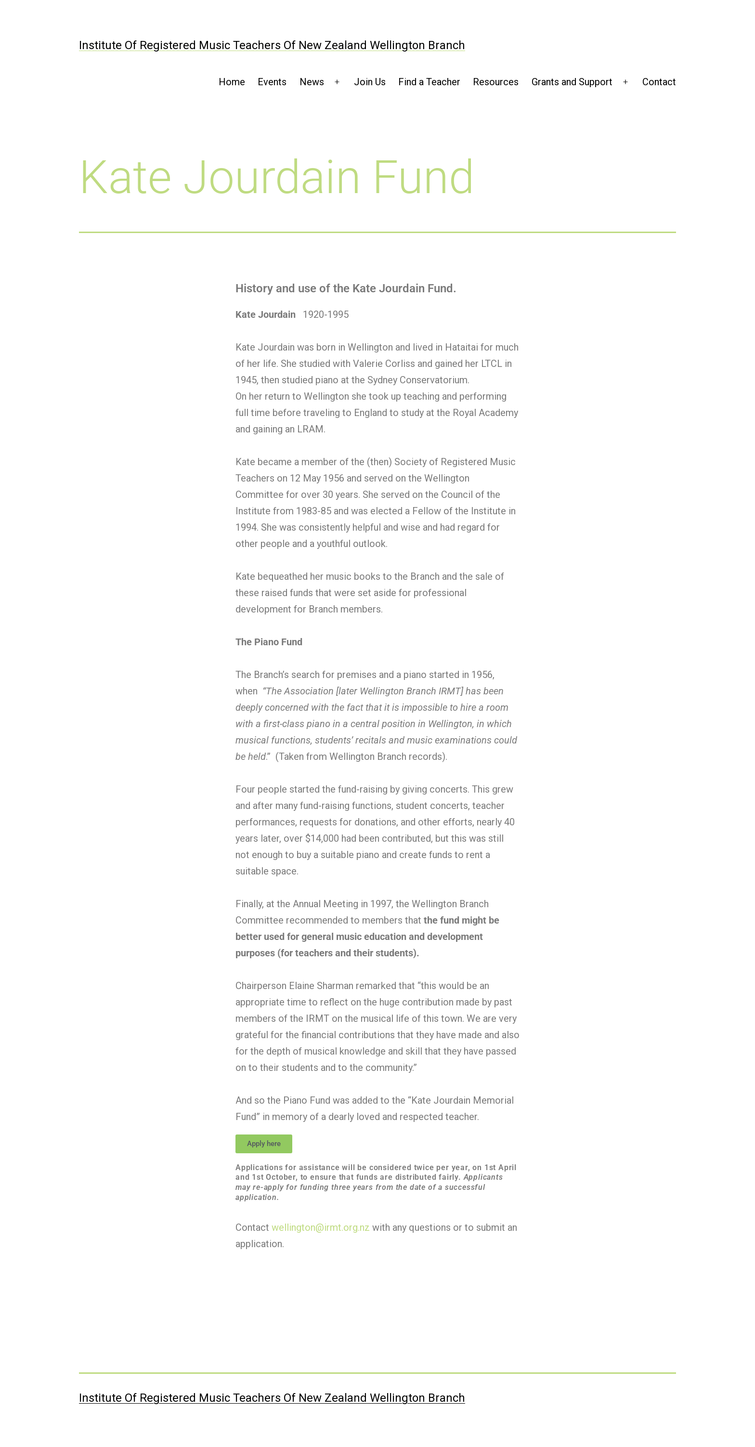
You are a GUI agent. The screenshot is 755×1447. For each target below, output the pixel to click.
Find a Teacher (429, 82)
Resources (496, 82)
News (311, 82)
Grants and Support (572, 82)
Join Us (370, 82)
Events (272, 82)
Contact (659, 82)
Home (232, 82)
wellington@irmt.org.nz (321, 1227)
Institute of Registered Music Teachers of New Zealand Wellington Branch (272, 45)
